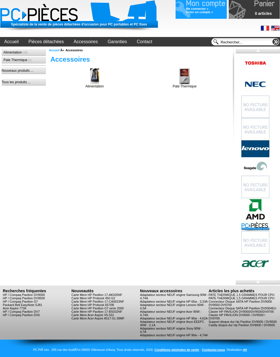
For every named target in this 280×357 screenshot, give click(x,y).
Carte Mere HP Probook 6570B (92, 305)
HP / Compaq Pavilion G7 (20, 301)
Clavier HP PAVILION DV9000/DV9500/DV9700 (241, 311)
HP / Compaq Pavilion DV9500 (24, 298)
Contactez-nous (213, 349)
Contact (144, 41)
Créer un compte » (199, 12)
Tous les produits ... (16, 82)
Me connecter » (197, 8)
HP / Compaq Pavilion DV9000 (24, 294)
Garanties (117, 41)
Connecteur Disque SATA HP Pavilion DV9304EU (242, 308)
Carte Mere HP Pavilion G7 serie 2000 (97, 308)
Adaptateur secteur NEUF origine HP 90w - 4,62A (174, 318)
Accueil (11, 41)
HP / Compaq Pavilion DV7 (21, 311)
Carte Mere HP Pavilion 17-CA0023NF (97, 301)
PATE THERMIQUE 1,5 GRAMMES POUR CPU (241, 294)
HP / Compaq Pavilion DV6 (21, 315)
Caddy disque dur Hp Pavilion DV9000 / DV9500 (242, 325)
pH (245, 349)
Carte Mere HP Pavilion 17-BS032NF (96, 311)
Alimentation (15, 52)
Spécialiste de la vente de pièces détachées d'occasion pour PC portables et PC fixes (79, 24)
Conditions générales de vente (177, 349)
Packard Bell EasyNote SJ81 (22, 305)
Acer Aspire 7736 (14, 308)
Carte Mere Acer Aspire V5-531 (92, 315)
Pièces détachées (46, 41)
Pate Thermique (17, 60)
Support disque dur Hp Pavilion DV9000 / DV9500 (243, 321)
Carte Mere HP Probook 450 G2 (93, 298)
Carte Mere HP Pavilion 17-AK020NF (96, 294)
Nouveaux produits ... (17, 71)
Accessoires (86, 41)
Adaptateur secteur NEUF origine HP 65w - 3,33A (174, 301)
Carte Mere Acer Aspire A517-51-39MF (98, 318)
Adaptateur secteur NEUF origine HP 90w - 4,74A (174, 335)
